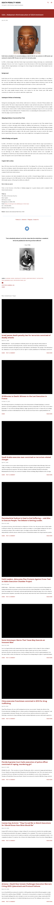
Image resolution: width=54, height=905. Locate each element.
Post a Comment (10, 353)
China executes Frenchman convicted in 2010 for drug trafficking (24, 702)
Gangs (12, 278)
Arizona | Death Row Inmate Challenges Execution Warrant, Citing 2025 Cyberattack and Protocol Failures (27, 885)
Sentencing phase (18, 280)
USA (25, 280)
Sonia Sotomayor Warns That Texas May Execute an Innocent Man (23, 641)
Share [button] (3, 287)
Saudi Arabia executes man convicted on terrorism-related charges (26, 458)
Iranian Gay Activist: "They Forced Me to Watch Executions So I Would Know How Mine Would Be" (26, 824)
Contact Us (36, 219)
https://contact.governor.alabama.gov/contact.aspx (17, 203)
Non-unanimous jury (7, 280)
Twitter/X (18, 219)
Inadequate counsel (20, 278)
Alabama (8, 278)
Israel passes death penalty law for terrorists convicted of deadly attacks (26, 336)
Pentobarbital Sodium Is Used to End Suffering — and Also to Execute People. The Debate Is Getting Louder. (26, 519)
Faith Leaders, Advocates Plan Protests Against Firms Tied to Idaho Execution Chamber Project (26, 580)
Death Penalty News (11, 2)
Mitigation (40, 278)
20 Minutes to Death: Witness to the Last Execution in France (24, 397)
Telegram (30, 219)
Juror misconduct (32, 278)
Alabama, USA (10, 285)
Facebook (24, 219)
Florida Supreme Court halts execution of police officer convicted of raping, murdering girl (25, 763)
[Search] (48, 2)
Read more (49, 353)
